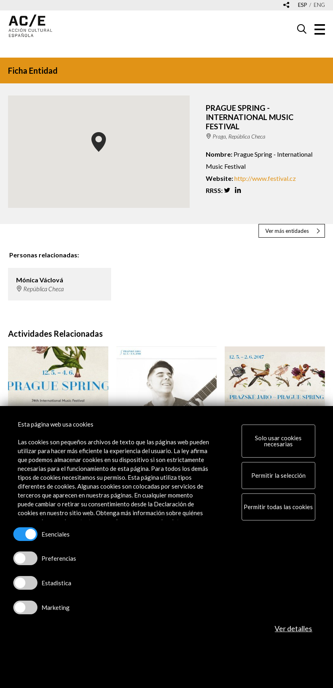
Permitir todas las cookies (278, 506)
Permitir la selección (278, 475)
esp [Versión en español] (302, 5)
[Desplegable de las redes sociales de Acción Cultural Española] (286, 5)
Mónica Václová (39, 280)
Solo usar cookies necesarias (278, 441)
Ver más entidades (287, 231)
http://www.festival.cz (265, 178)
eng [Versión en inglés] (319, 5)
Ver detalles (293, 628)
